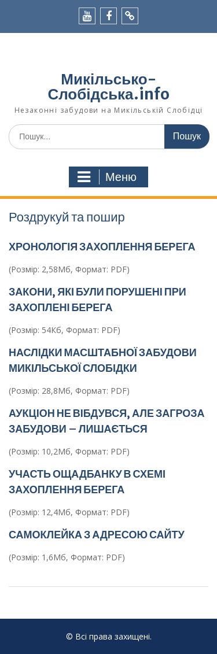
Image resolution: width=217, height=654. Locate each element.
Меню (107, 176)
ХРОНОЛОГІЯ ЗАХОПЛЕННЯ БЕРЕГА (102, 246)
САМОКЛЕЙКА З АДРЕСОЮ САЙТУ (97, 534)
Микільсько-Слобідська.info (108, 86)
